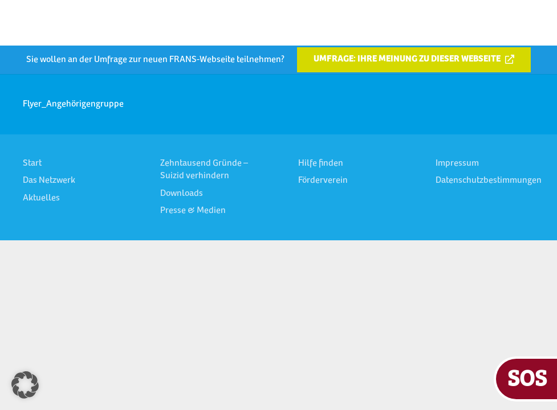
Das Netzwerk (49, 180)
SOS (527, 377)
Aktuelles (41, 198)
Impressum (457, 163)
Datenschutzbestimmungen (489, 180)
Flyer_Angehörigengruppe (73, 104)
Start (32, 163)
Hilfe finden (320, 163)
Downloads (181, 193)
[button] (25, 385)
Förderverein (323, 180)
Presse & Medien (193, 210)
